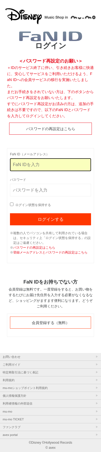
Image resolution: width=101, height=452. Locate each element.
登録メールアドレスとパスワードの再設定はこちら (50, 252)
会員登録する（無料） (50, 323)
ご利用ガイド (11, 364)
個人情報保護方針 (14, 395)
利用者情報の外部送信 (17, 403)
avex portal (10, 434)
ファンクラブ (11, 427)
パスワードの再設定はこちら (50, 129)
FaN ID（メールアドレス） (29, 154)
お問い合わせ (11, 356)
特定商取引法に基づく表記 (20, 372)
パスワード (18, 180)
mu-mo (7, 411)
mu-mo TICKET (13, 419)
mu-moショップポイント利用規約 (25, 387)
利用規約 (9, 380)
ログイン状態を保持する (33, 205)
